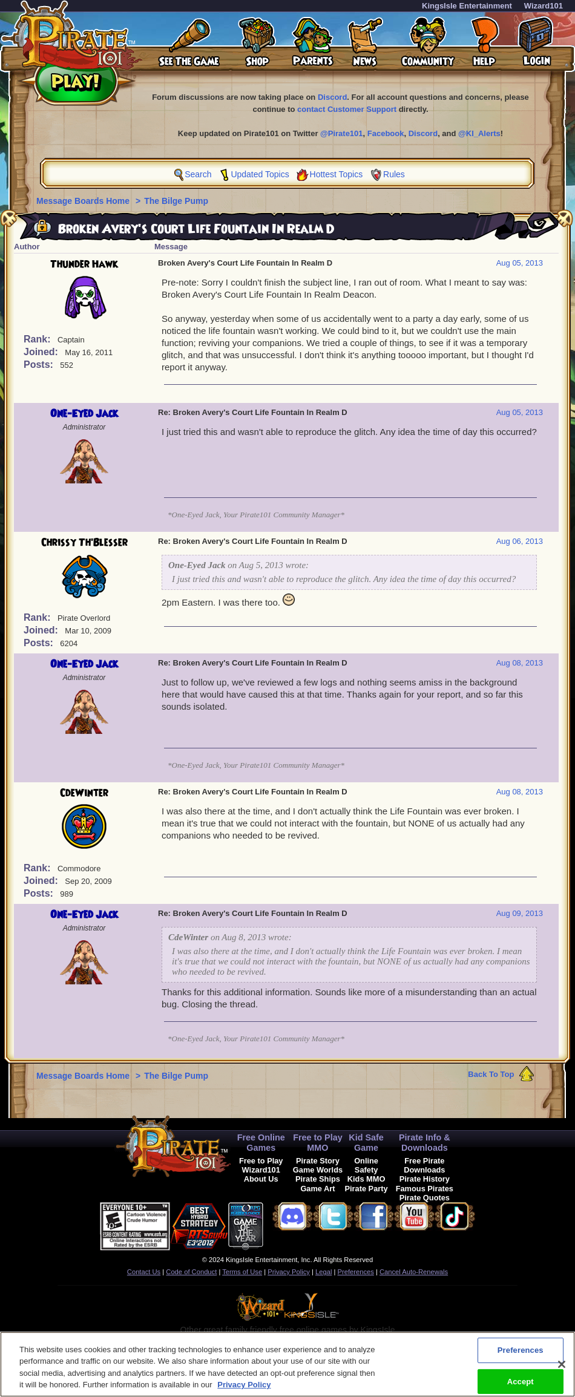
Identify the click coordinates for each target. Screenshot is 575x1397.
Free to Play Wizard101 (261, 1165)
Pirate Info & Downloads (424, 1143)
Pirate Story (318, 1160)
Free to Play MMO (318, 1143)
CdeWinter (84, 793)
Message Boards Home (84, 201)
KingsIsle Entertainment (467, 5)
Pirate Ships (317, 1178)
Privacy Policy (289, 1271)
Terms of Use (242, 1271)
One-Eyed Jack (84, 414)
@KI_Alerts (479, 133)
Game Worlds (318, 1169)
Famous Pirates (424, 1188)
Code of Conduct (191, 1271)
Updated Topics (260, 174)
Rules (394, 174)
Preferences (356, 1271)
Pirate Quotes (424, 1197)
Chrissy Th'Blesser (84, 542)
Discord (332, 97)
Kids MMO (366, 1178)
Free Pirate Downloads (424, 1165)
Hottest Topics (336, 174)
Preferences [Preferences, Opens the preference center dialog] (521, 1353)
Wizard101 (543, 5)
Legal (323, 1271)
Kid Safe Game (366, 1143)
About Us (261, 1178)
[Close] (561, 1368)
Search (198, 174)
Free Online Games (261, 1143)
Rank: (38, 339)
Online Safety (366, 1165)
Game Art (317, 1188)
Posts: (40, 364)
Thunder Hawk (84, 264)
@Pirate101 (341, 133)
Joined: (42, 352)
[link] (293, 1224)
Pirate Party (366, 1188)
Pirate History (424, 1178)
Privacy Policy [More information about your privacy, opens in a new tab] (244, 1388)
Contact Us (143, 1271)
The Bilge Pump (176, 201)
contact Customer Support (346, 109)
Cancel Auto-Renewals (414, 1271)
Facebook (385, 133)
